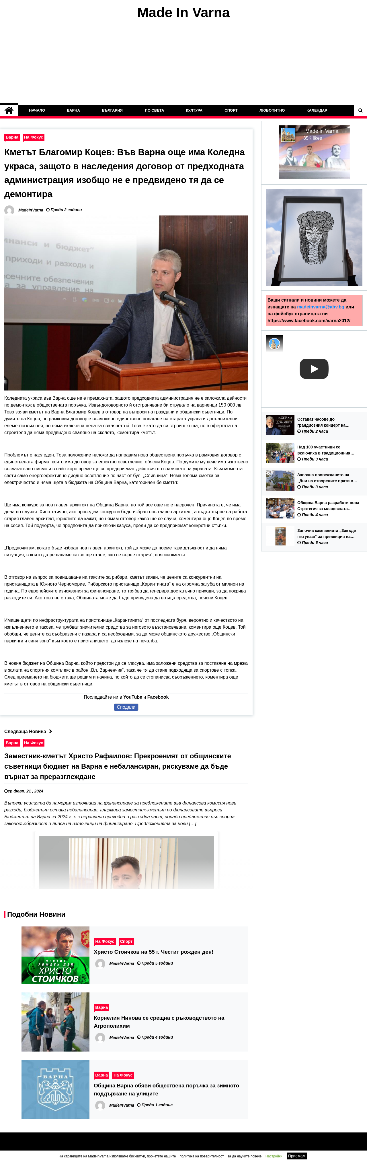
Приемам (297, 1156)
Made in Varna (322, 131)
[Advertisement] (183, 62)
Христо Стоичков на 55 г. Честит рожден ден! (153, 951)
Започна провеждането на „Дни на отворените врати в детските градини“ (325, 478)
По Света (154, 110)
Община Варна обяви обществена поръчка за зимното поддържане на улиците (166, 1089)
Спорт (231, 110)
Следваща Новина (29, 730)
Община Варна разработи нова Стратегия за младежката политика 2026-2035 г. (328, 506)
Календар (317, 110)
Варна (73, 110)
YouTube (132, 696)
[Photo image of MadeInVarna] (274, 343)
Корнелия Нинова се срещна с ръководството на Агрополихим (159, 1021)
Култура (194, 110)
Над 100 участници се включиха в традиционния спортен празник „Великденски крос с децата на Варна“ (325, 450)
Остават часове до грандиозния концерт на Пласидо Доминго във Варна (326, 422)
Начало (37, 110)
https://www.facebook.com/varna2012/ (309, 320)
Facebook (158, 696)
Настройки (274, 1156)
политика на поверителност (202, 1156)
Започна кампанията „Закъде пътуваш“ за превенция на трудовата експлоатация (326, 534)
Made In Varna (183, 12)
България (112, 110)
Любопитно (272, 110)
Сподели (126, 706)
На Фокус (33, 137)
